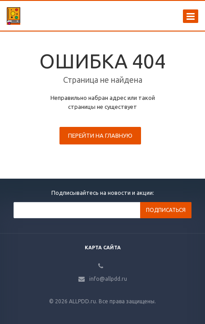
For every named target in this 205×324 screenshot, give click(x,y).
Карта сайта (103, 247)
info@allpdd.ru (108, 279)
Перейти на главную (100, 135)
